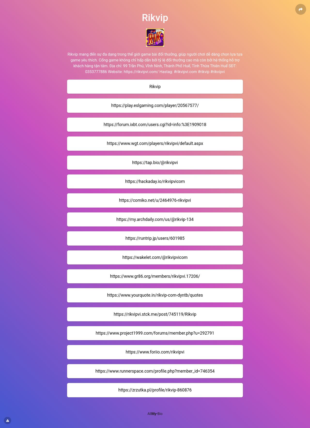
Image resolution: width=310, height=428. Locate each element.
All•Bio (155, 414)
